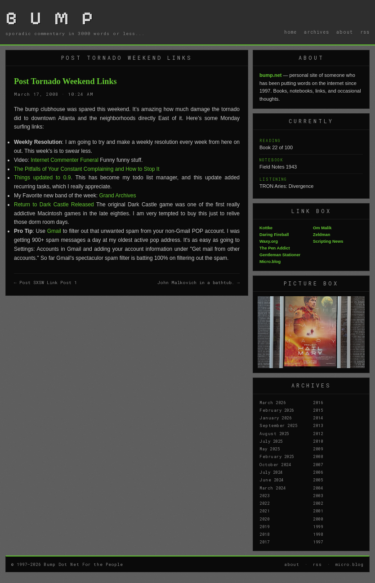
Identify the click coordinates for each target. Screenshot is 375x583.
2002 (318, 503)
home (290, 32)
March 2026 (272, 402)
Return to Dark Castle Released (54, 204)
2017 (264, 541)
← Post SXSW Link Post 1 (45, 282)
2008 (318, 456)
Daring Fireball (274, 234)
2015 (318, 410)
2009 (318, 448)
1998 (318, 534)
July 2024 (271, 472)
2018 (264, 534)
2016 (318, 402)
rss (365, 32)
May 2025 (269, 448)
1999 (318, 526)
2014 (318, 417)
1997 (318, 541)
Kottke (265, 228)
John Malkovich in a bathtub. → (198, 282)
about (344, 32)
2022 (264, 503)
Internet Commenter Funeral (64, 160)
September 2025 (278, 425)
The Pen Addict (274, 248)
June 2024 (271, 479)
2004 (318, 487)
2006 (318, 472)
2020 (264, 518)
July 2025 (271, 441)
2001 (318, 510)
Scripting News (328, 241)
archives (316, 32)
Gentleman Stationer (279, 255)
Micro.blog (270, 261)
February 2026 (276, 410)
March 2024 (272, 487)
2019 (264, 526)
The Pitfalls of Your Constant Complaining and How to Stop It (87, 169)
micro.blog (349, 564)
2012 (318, 433)
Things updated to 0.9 (42, 177)
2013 (318, 425)
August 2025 (274, 433)
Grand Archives (117, 195)
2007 (318, 464)
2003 (318, 495)
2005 (318, 479)
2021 (264, 510)
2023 (264, 495)
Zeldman (321, 234)
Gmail (54, 231)
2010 (318, 441)
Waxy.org (268, 241)
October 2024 (275, 464)
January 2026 (275, 417)
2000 (318, 518)
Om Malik (322, 228)
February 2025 (276, 456)
